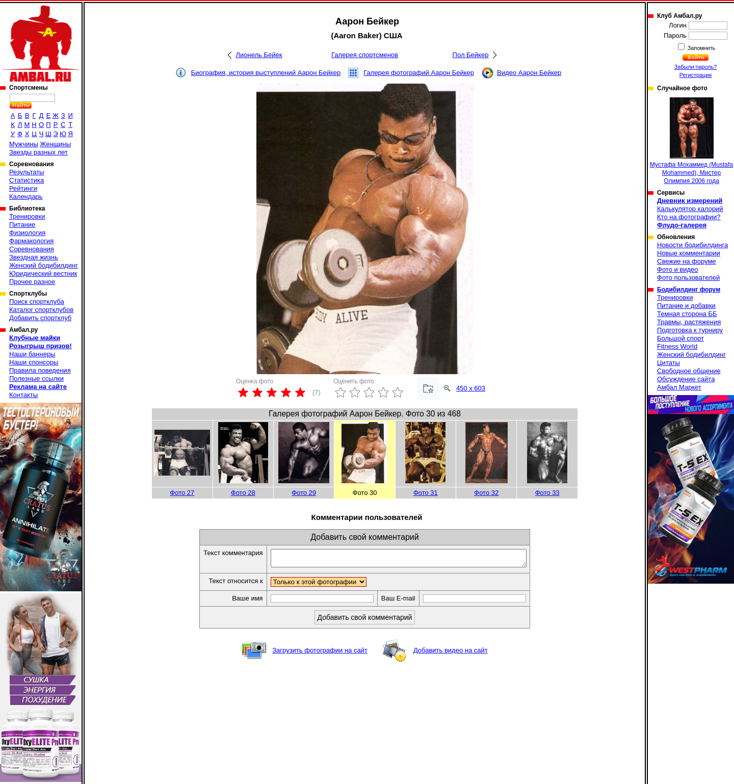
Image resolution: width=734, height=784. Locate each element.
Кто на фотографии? (689, 217)
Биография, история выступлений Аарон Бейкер (266, 72)
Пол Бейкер (471, 55)
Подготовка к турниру (690, 330)
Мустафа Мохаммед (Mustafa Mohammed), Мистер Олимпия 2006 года (691, 141)
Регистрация (695, 75)
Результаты (26, 172)
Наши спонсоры (33, 362)
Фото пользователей (688, 277)
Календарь (26, 196)
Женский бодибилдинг (43, 265)
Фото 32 (486, 492)
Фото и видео (677, 269)
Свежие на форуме (686, 261)
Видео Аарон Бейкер (529, 72)
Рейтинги (23, 188)
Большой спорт (680, 338)
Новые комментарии (688, 253)
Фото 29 (304, 492)
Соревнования (31, 249)
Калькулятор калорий (690, 209)
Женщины (55, 144)
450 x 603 (470, 388)
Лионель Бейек (259, 55)
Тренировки (27, 216)
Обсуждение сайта (686, 379)
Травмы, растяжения (689, 322)
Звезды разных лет (38, 152)
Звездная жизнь (33, 257)
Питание (22, 224)
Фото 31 (425, 492)
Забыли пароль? (695, 67)
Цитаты (668, 363)
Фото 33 (547, 492)
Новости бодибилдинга (692, 245)
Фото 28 (243, 492)
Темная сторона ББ (687, 314)
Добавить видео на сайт (450, 653)
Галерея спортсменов (364, 55)
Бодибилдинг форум (688, 289)
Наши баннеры (32, 354)
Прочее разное (32, 281)
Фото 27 (182, 492)
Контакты (23, 395)
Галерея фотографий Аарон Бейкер (418, 72)
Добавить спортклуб (40, 318)
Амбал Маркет (679, 387)
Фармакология (31, 241)
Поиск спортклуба (36, 301)
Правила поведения (40, 370)
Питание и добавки (686, 305)
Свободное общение (689, 371)
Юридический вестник (43, 273)
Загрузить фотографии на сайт (320, 653)
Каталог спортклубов (41, 309)
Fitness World (677, 346)
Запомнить (701, 48)
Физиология (27, 233)
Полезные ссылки (36, 378)
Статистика (26, 180)
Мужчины (23, 144)
